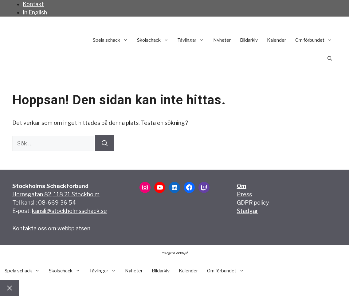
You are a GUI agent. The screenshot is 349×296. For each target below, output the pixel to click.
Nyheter (222, 40)
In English (35, 12)
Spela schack (112, 40)
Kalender (276, 40)
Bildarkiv (249, 40)
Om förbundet (316, 40)
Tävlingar (193, 40)
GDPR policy (253, 202)
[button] (330, 58)
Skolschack (155, 40)
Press (244, 194)
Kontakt (33, 4)
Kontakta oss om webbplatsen (51, 228)
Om (241, 186)
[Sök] (104, 143)
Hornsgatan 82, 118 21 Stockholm (56, 194)
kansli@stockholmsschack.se (69, 211)
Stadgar (247, 211)
